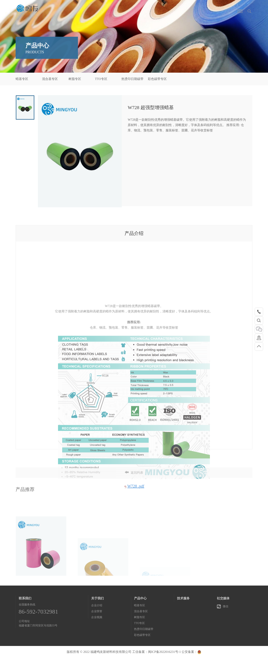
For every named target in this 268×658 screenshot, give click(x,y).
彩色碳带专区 (157, 79)
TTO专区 (101, 79)
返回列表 (134, 479)
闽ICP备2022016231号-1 (164, 651)
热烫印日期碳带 (132, 79)
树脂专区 (74, 79)
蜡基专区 (22, 79)
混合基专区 (50, 79)
